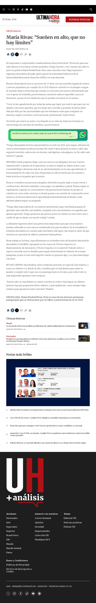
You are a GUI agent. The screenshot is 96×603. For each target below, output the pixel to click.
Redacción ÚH (32, 344)
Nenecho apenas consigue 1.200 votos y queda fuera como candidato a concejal (46, 426)
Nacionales (11, 336)
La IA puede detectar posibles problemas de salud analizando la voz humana (41, 326)
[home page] (48, 19)
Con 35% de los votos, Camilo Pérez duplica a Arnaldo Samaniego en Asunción (45, 418)
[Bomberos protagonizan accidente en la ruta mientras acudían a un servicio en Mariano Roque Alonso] (84, 338)
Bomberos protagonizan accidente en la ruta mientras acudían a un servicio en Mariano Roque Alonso (41, 340)
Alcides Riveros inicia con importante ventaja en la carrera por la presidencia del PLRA (49, 410)
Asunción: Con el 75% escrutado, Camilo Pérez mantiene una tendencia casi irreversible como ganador (50, 434)
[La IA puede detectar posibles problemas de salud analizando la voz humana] (84, 326)
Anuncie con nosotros (46, 514)
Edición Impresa (13, 31)
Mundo (9, 323)
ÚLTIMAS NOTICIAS (79, 19)
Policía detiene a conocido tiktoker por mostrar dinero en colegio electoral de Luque (48, 443)
